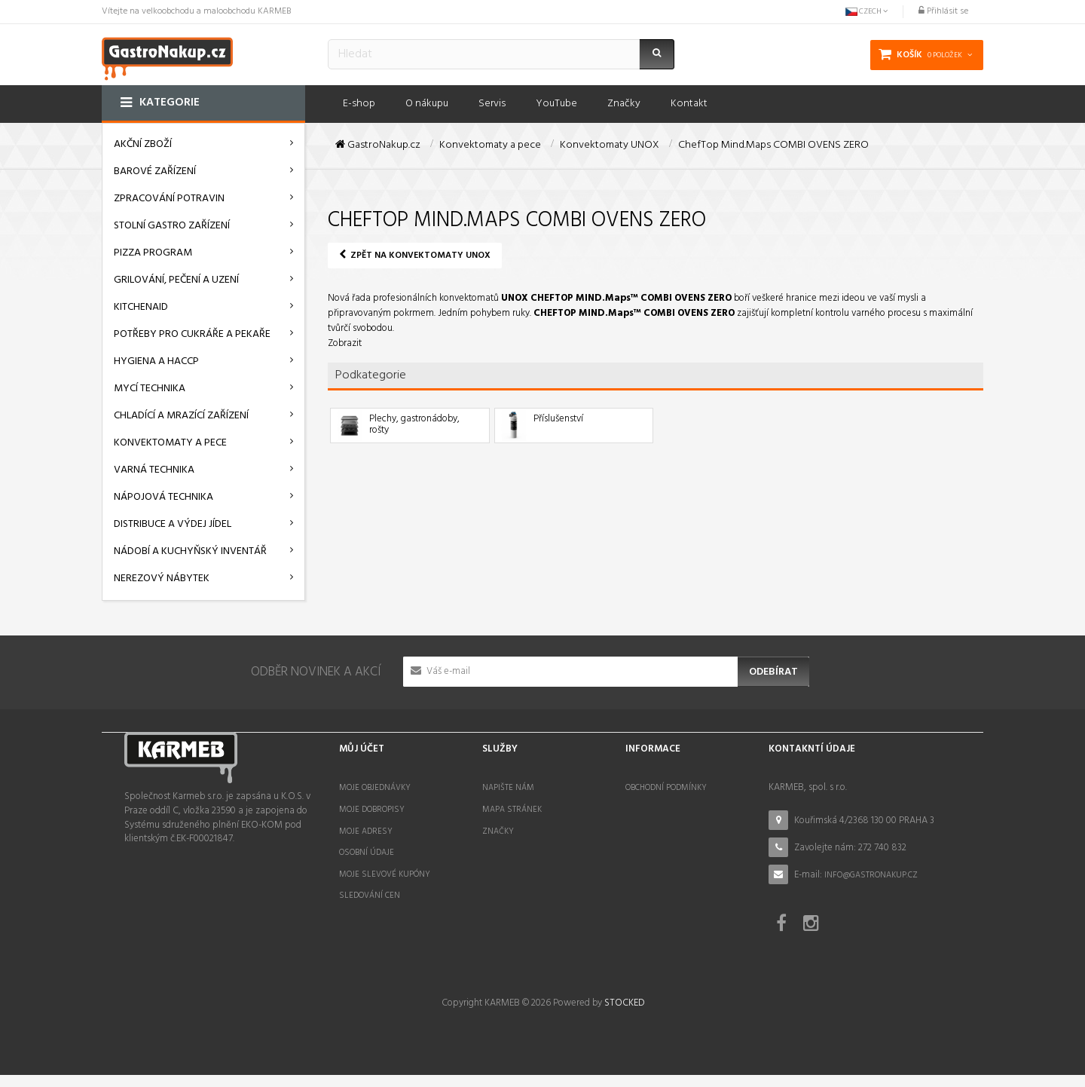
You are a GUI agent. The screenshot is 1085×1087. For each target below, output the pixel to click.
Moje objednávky (375, 788)
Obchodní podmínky (666, 788)
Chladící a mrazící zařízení (181, 415)
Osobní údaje (366, 852)
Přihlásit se (943, 11)
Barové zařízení (155, 171)
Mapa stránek (512, 809)
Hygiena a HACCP (156, 361)
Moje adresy (366, 831)
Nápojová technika (163, 497)
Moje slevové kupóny (384, 874)
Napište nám (508, 788)
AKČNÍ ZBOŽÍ (143, 144)
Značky (498, 831)
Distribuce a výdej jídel (172, 524)
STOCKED (624, 1015)
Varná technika (154, 470)
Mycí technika (149, 388)
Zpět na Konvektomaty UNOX (415, 255)
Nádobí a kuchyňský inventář (190, 551)
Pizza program (153, 253)
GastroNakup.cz (377, 145)
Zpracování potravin (169, 198)
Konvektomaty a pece (170, 443)
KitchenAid (141, 307)
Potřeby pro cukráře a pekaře (192, 334)
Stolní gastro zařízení (172, 225)
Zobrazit (345, 343)
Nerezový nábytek (161, 578)
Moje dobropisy (372, 809)
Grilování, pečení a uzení (176, 280)
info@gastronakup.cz (871, 875)
